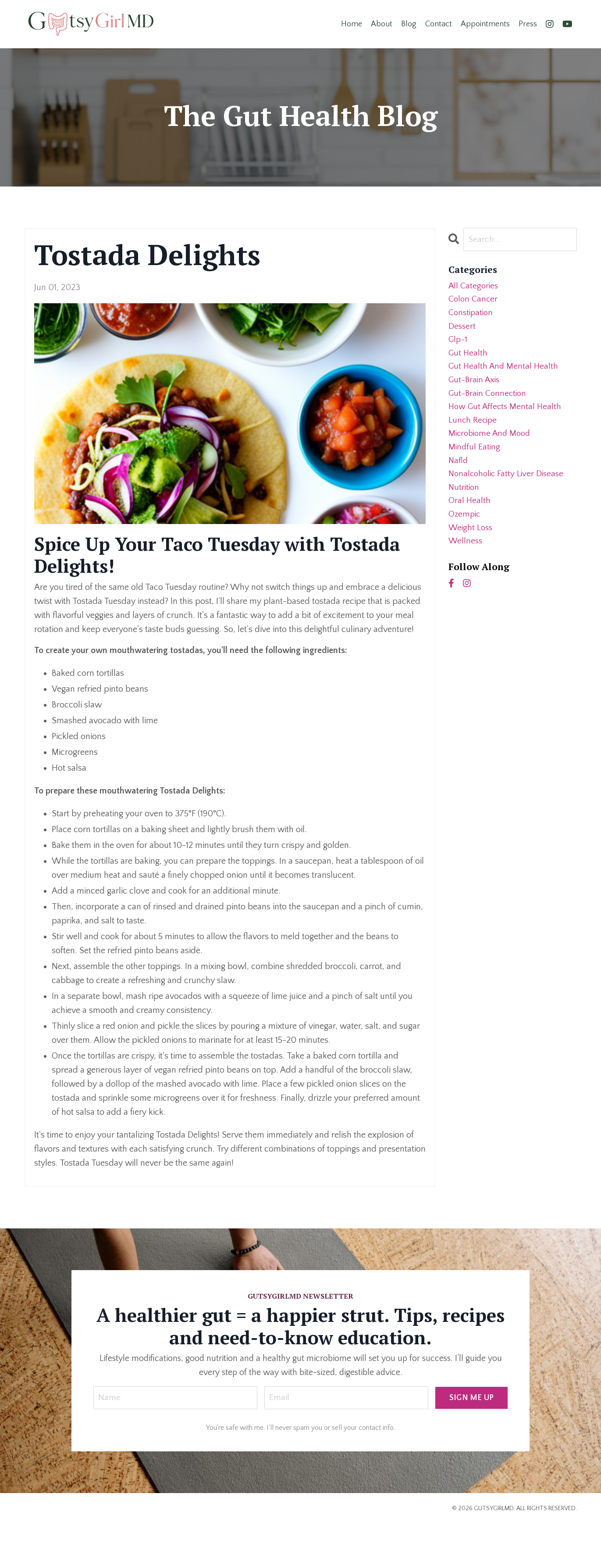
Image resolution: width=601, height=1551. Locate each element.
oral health (469, 511)
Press (528, 23)
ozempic (464, 525)
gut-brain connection (488, 398)
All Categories (474, 286)
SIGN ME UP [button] (471, 1397)
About (381, 23)
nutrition (464, 497)
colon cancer (473, 300)
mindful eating (474, 455)
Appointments (485, 23)
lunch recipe (473, 426)
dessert (462, 328)
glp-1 (458, 342)
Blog (408, 23)
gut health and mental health (504, 370)
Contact (438, 23)
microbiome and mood (491, 440)
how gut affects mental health (506, 412)
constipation (471, 314)
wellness (466, 553)
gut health (468, 356)
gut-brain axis (475, 384)
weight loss (471, 539)
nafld (458, 469)
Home (351, 23)
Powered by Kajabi (552, 1528)
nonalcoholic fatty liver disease (508, 483)
